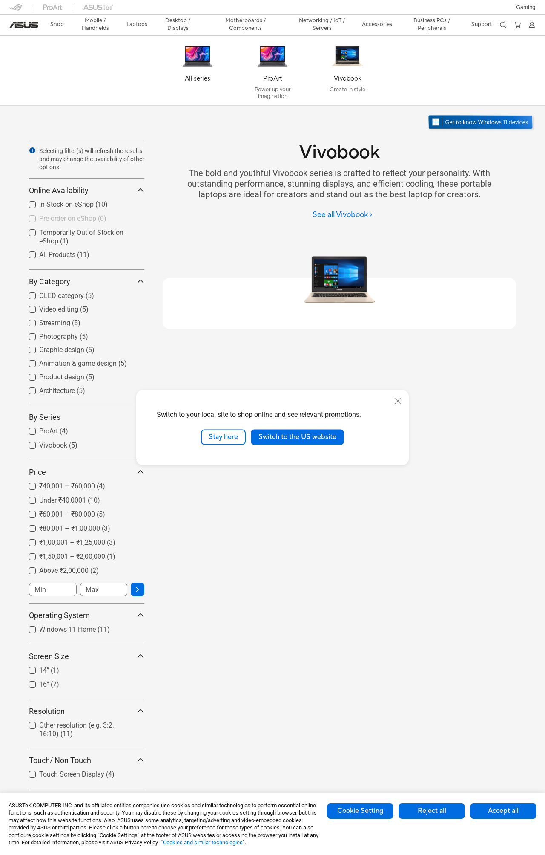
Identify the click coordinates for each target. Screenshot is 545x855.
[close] (397, 401)
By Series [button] (86, 417)
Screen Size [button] (86, 656)
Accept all (503, 810)
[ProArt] (272, 72)
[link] (23, 25)
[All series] (197, 72)
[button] (526, 7)
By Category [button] (86, 281)
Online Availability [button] (86, 190)
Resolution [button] (86, 711)
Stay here (223, 437)
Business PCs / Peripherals (431, 24)
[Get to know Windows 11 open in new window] (481, 123)
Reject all (432, 810)
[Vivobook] (347, 72)
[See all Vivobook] (343, 215)
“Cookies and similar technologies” (203, 842)
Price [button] (86, 472)
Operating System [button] (86, 615)
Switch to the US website (297, 437)
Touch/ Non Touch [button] (86, 760)
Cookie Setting (360, 810)
